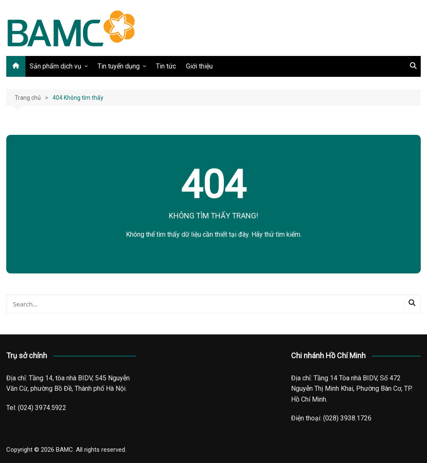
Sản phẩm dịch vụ (55, 66)
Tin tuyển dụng (119, 66)
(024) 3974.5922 (42, 408)
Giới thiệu (199, 66)
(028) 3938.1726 (347, 418)
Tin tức (166, 66)
